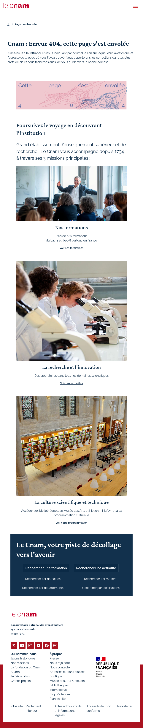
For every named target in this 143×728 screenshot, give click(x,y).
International (58, 689)
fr (8, 24)
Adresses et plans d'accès (67, 671)
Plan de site (58, 698)
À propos (56, 654)
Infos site (17, 706)
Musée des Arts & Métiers (67, 680)
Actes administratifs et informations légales (68, 710)
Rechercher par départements (42, 588)
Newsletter (124, 706)
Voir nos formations (71, 248)
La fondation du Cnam (26, 667)
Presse (54, 658)
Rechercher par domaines (43, 579)
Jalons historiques (23, 658)
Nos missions (20, 663)
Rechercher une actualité (96, 568)
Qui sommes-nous (23, 654)
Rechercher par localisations (100, 588)
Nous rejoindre (60, 663)
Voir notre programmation (72, 522)
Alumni (15, 671)
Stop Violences (60, 694)
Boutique (56, 676)
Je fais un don (20, 676)
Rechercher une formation (46, 568)
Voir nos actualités (71, 383)
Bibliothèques (59, 685)
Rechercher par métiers (100, 579)
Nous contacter (60, 667)
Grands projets (21, 680)
